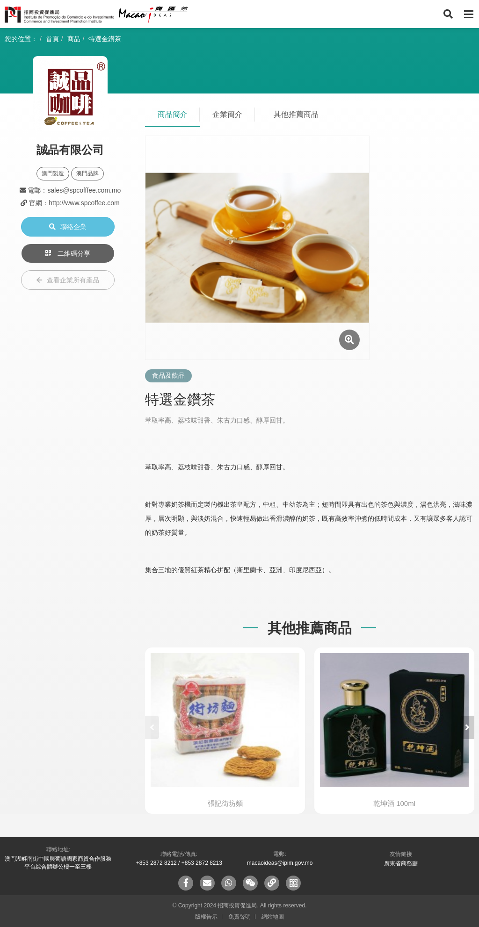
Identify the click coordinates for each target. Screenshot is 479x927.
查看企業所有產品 (67, 280)
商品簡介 (173, 114)
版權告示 (206, 916)
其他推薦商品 (296, 114)
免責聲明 (239, 916)
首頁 (52, 39)
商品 (73, 39)
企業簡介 (227, 114)
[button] (467, 727)
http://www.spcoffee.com (84, 203)
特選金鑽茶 (104, 39)
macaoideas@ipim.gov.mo (280, 863)
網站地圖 (272, 916)
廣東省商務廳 (401, 863)
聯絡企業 (68, 226)
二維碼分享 (67, 253)
